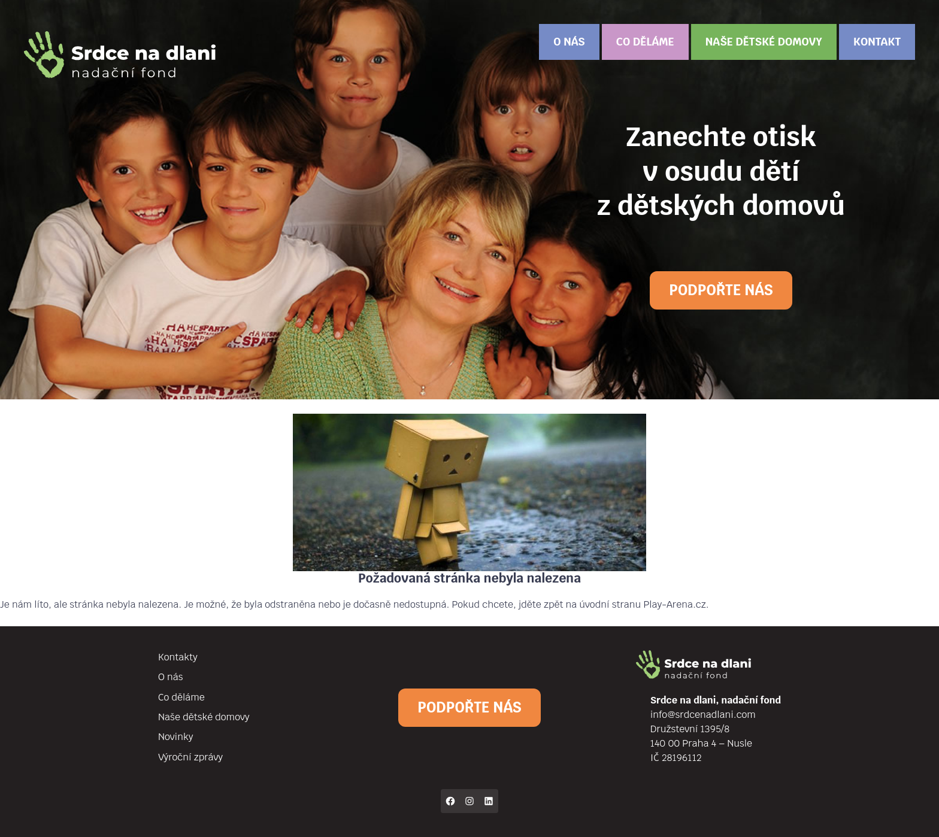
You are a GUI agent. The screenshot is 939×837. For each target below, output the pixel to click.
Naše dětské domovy (763, 41)
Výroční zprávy (190, 757)
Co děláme (645, 41)
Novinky (175, 736)
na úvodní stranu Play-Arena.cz (636, 604)
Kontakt (877, 41)
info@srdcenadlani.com (703, 714)
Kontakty (178, 657)
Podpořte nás (721, 290)
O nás (568, 41)
